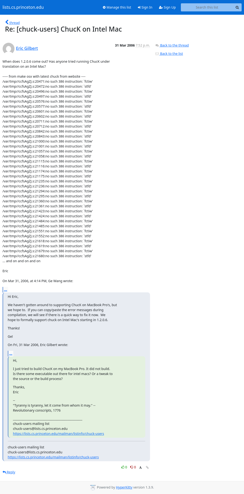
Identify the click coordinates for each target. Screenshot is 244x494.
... (5, 289)
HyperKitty (124, 487)
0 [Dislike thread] (133, 467)
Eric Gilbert (27, 48)
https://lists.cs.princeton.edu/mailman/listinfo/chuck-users (58, 433)
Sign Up (167, 7)
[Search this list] (207, 7)
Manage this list (117, 7)
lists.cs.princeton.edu (23, 7)
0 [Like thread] (125, 467)
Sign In (145, 7)
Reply (9, 472)
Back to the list (169, 53)
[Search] (237, 7)
